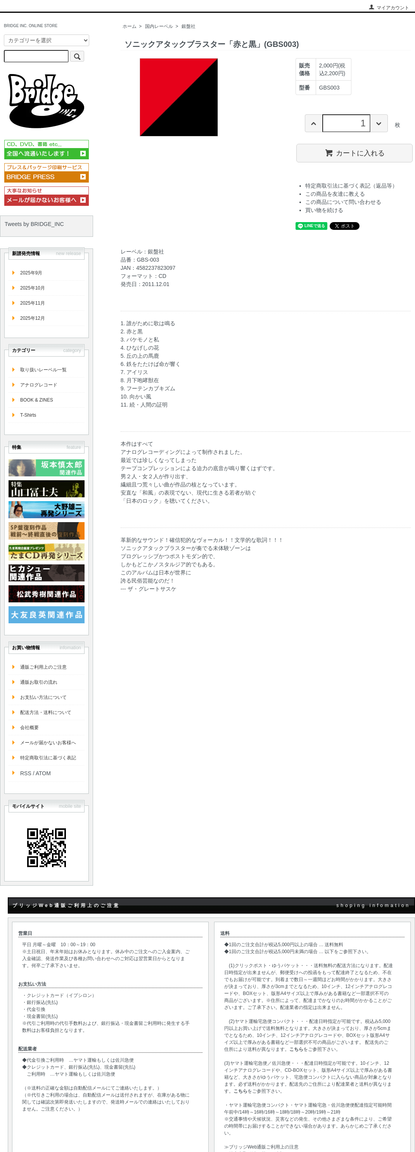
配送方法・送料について (45, 712)
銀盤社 (188, 26)
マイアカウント (388, 7)
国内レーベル (159, 26)
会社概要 (29, 727)
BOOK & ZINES (36, 400)
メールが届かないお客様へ (48, 742)
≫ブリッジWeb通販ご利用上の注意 (261, 1147)
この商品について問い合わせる (343, 202)
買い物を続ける (324, 210)
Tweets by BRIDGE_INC (34, 224)
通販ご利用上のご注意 (43, 667)
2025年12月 (32, 318)
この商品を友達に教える (335, 194)
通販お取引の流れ (38, 682)
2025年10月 (32, 288)
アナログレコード (38, 385)
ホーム (130, 26)
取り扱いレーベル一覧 (43, 370)
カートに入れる (355, 152)
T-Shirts (28, 415)
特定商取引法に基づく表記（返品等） (351, 186)
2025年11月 (32, 303)
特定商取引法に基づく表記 (48, 758)
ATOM (43, 773)
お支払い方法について (43, 697)
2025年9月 (31, 273)
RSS (25, 773)
